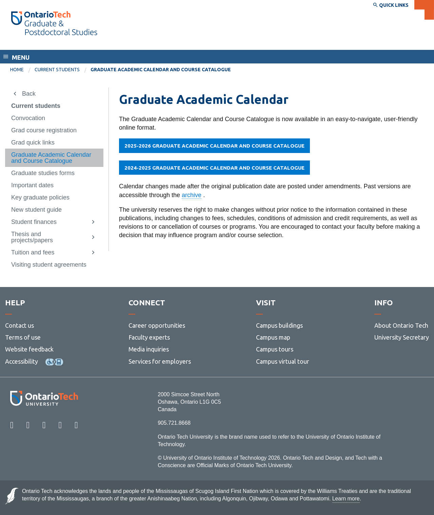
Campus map (273, 337)
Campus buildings (279, 325)
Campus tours (274, 349)
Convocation (28, 118)
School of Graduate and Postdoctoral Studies (81, 43)
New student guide (36, 209)
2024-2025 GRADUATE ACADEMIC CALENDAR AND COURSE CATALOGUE (214, 168)
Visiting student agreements (48, 264)
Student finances (34, 221)
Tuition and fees (32, 252)
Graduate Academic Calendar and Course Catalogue (51, 157)
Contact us (19, 325)
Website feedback (29, 349)
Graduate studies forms (43, 173)
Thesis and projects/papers (32, 237)
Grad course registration (44, 130)
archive (191, 195)
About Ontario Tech (401, 325)
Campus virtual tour (282, 361)
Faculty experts (149, 337)
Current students (57, 69)
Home (17, 69)
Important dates (32, 185)
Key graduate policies (40, 197)
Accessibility (21, 361)
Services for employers (160, 361)
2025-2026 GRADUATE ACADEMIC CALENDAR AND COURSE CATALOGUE (214, 146)
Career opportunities (157, 325)
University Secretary (401, 337)
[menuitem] (22, 69)
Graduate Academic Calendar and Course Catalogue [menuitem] (161, 69)
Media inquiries (149, 349)
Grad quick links (33, 142)
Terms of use (23, 337)
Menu (20, 57)
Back (29, 93)
